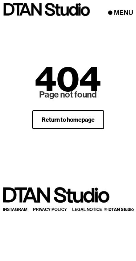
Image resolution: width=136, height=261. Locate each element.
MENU (123, 12)
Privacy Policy (50, 209)
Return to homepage (68, 119)
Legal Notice (87, 209)
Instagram (15, 209)
